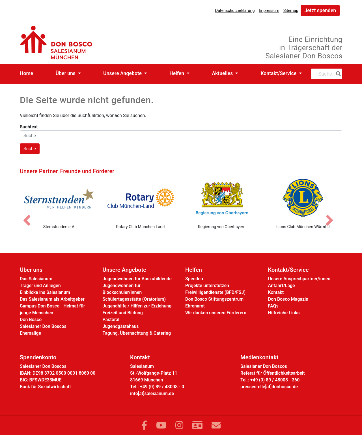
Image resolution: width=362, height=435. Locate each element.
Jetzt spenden (320, 10)
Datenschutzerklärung (235, 10)
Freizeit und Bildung (123, 312)
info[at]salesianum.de (152, 393)
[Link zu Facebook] (144, 425)
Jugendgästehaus (121, 326)
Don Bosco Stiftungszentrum (214, 299)
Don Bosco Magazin (288, 299)
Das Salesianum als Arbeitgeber (52, 299)
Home (26, 73)
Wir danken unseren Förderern (215, 312)
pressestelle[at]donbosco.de (269, 386)
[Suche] (337, 74)
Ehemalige (30, 333)
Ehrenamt (195, 306)
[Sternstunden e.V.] (59, 198)
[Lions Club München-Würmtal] (303, 198)
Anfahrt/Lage (281, 285)
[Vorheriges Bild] (30, 215)
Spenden (194, 278)
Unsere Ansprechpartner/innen (299, 278)
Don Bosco (31, 319)
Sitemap (290, 10)
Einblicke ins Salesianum (45, 292)
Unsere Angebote (123, 73)
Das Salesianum (36, 278)
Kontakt (276, 292)
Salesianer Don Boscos (43, 326)
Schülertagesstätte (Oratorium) (134, 299)
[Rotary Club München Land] (140, 198)
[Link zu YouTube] (161, 425)
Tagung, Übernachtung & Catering (137, 333)
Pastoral (111, 319)
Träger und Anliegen (40, 285)
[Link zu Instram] (179, 425)
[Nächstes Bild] (332, 215)
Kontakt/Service (279, 73)
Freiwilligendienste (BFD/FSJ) (215, 292)
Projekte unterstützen (207, 285)
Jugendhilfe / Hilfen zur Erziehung (137, 306)
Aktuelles (223, 73)
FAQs (273, 306)
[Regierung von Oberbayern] (221, 198)
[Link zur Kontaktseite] (197, 425)
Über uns (66, 73)
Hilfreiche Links (284, 312)
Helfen (177, 73)
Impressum (269, 10)
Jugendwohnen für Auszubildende (137, 278)
